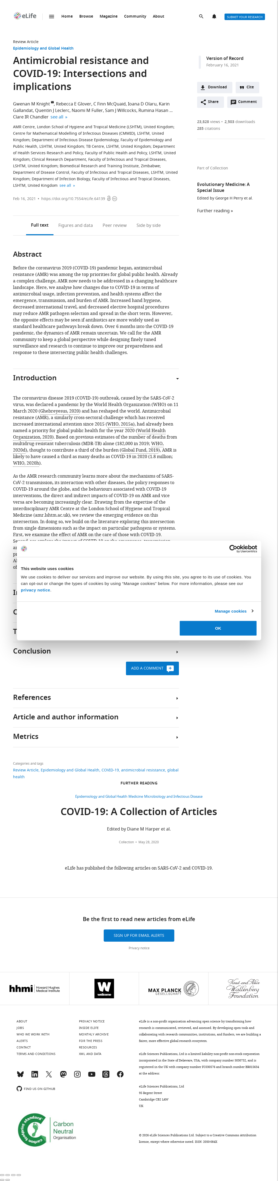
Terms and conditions (36, 1054)
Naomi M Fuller (87, 110)
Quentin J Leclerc (52, 110)
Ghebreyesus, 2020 (59, 411)
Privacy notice (139, 948)
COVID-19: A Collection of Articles (139, 813)
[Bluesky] (20, 1076)
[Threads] (106, 1076)
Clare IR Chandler (31, 117)
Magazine (109, 17)
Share (213, 102)
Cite (250, 87)
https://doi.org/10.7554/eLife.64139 (73, 199)
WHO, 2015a (120, 424)
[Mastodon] (63, 1076)
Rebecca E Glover (73, 104)
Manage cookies (231, 611)
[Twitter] (49, 1076)
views (208, 122)
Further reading (213, 211)
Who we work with (33, 1034)
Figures (75, 225)
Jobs (20, 1028)
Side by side (149, 225)
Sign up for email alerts (139, 935)
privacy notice (35, 590)
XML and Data (90, 1054)
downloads (240, 122)
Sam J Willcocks (120, 110)
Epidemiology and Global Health (43, 49)
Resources (88, 1047)
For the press (91, 1041)
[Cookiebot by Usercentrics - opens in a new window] (233, 549)
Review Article (26, 42)
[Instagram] (77, 1076)
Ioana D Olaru (142, 104)
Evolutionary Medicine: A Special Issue (223, 187)
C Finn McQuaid (109, 104)
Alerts (214, 17)
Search (201, 17)
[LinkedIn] (35, 1076)
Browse (86, 17)
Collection (126, 842)
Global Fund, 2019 (139, 450)
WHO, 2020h (26, 463)
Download (217, 87)
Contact (24, 1047)
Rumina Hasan (153, 110)
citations (208, 128)
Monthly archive (94, 1034)
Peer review (115, 225)
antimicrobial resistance (143, 770)
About (158, 17)
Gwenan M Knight (31, 104)
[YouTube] (92, 1076)
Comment (249, 103)
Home (67, 17)
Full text (40, 225)
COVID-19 (110, 770)
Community (135, 17)
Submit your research (245, 17)
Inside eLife (89, 1028)
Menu (51, 16)
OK (218, 628)
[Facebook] (120, 1076)
